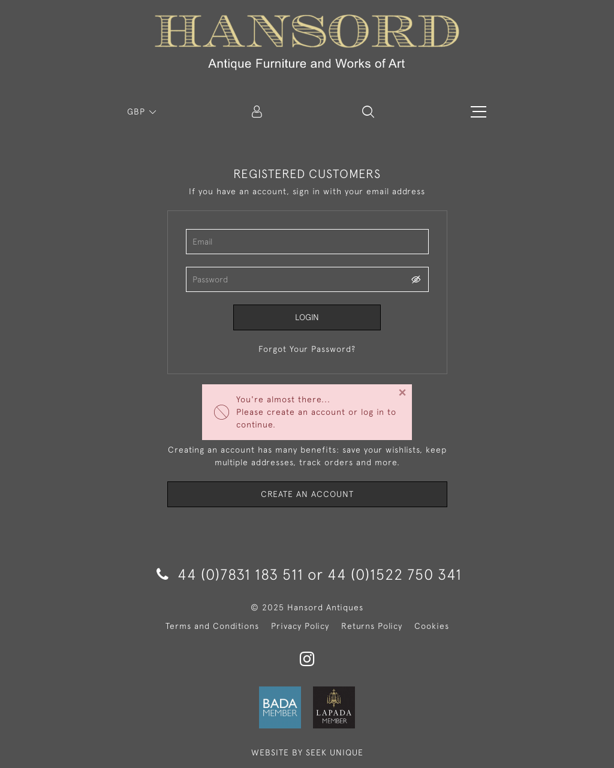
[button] (368, 112)
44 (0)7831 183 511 (230, 574)
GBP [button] (137, 111)
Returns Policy (371, 626)
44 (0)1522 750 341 (394, 574)
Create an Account (307, 494)
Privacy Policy (300, 626)
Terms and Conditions (212, 626)
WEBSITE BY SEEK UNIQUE (307, 752)
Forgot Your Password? (307, 349)
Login (307, 317)
